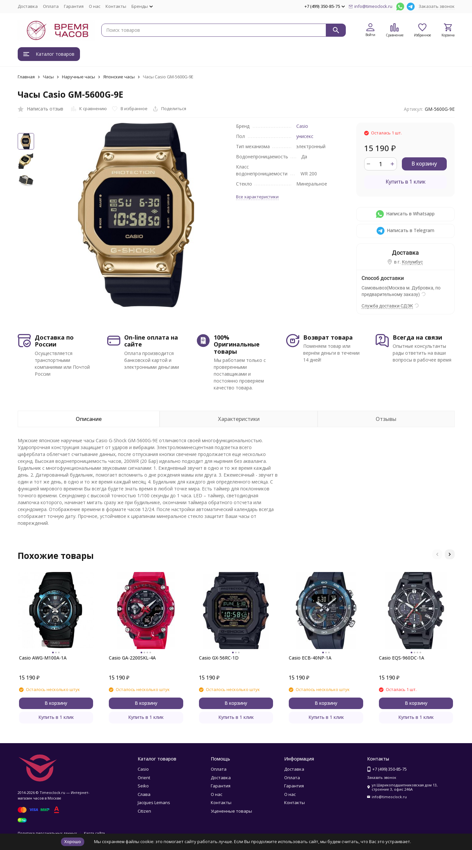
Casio (302, 126)
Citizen (144, 811)
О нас (94, 6)
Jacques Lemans (154, 802)
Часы (48, 77)
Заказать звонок (437, 6)
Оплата (51, 6)
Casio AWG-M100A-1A (43, 658)
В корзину (424, 163)
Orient (144, 778)
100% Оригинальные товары (237, 344)
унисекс (304, 136)
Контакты (116, 6)
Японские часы (119, 77)
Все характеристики (257, 197)
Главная (26, 77)
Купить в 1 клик (405, 181)
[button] (437, 554)
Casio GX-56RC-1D (219, 658)
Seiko (143, 786)
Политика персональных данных (47, 833)
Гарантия (74, 6)
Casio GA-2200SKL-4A (132, 658)
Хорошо (72, 841)
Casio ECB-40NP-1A (310, 658)
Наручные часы (78, 77)
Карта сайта (94, 833)
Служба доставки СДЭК (387, 305)
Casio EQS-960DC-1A (401, 658)
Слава (144, 794)
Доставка (28, 6)
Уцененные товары (231, 811)
